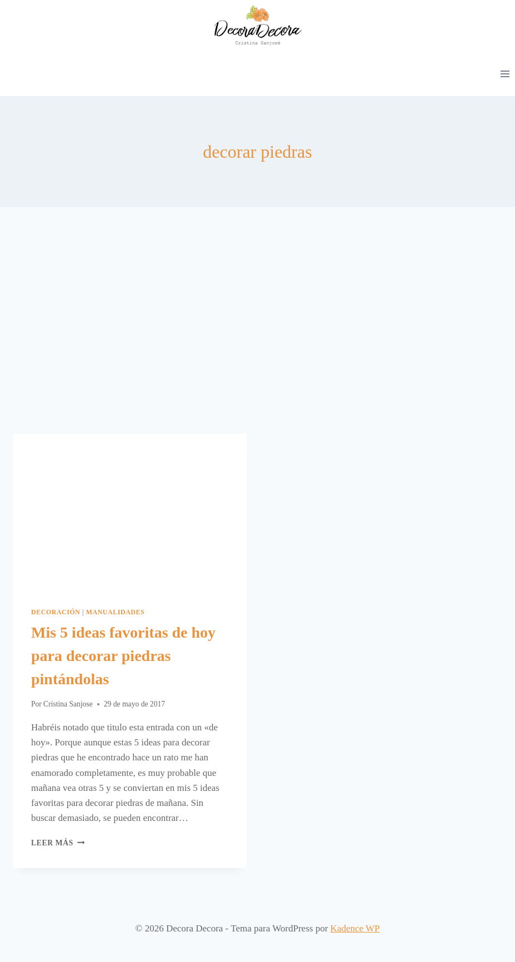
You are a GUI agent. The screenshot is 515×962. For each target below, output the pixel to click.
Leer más (57, 843)
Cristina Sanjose (68, 704)
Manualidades (115, 612)
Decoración (56, 612)
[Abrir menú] (504, 73)
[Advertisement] (257, 329)
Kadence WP (355, 928)
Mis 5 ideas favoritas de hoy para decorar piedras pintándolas (123, 656)
